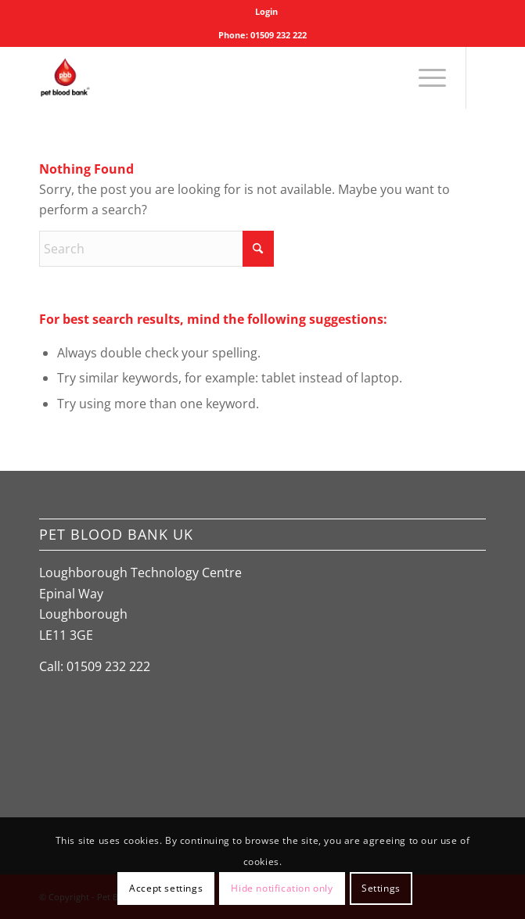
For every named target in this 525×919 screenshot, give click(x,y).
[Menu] (424, 77)
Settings (381, 888)
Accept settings (166, 888)
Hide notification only (282, 888)
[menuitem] (266, 12)
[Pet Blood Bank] (217, 77)
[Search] (156, 249)
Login (266, 11)
